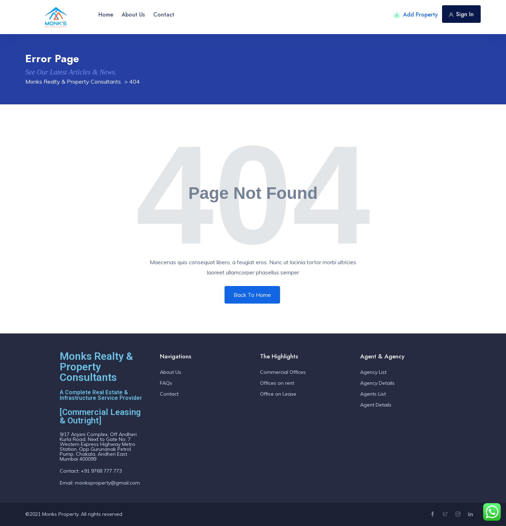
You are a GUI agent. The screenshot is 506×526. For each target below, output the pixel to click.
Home (105, 15)
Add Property (415, 15)
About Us (133, 15)
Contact (163, 15)
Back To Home (252, 294)
